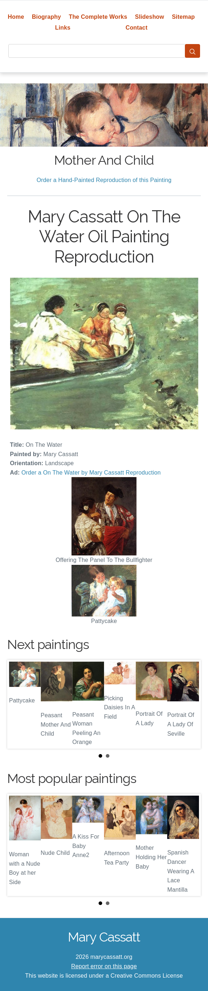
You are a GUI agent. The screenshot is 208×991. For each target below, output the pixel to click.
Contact (137, 28)
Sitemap (183, 17)
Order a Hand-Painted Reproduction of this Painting (104, 180)
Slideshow (149, 17)
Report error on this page (104, 966)
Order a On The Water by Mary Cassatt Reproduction (91, 472)
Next (189, 704)
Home (16, 17)
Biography (46, 17)
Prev (18, 704)
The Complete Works (98, 17)
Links (63, 28)
